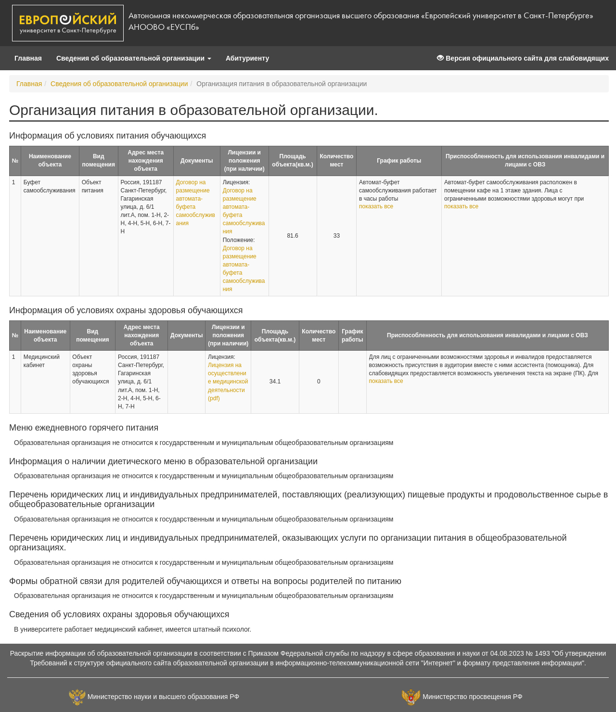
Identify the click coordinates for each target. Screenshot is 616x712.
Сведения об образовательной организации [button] (133, 58)
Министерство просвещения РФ (472, 696)
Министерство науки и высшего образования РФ (163, 696)
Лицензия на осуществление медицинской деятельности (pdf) (228, 382)
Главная (28, 58)
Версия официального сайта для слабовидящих (523, 58)
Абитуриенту (247, 58)
